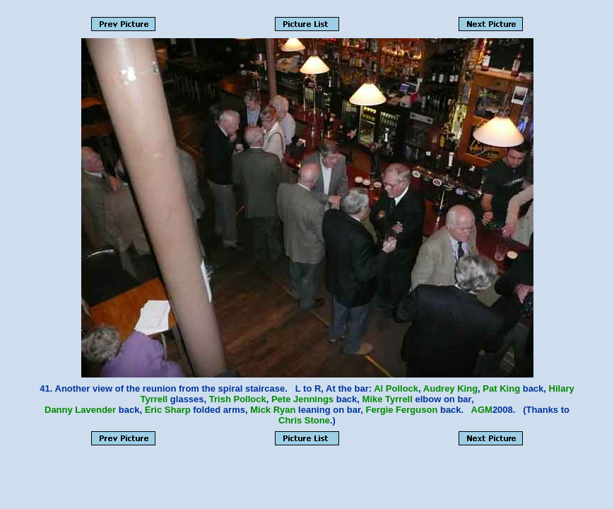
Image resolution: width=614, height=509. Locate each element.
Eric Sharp (168, 409)
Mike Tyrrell (387, 399)
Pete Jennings (302, 399)
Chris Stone (304, 420)
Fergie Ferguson (401, 409)
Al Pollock (396, 388)
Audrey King (450, 388)
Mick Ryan (272, 409)
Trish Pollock (237, 399)
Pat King (501, 388)
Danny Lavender (80, 409)
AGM (481, 409)
